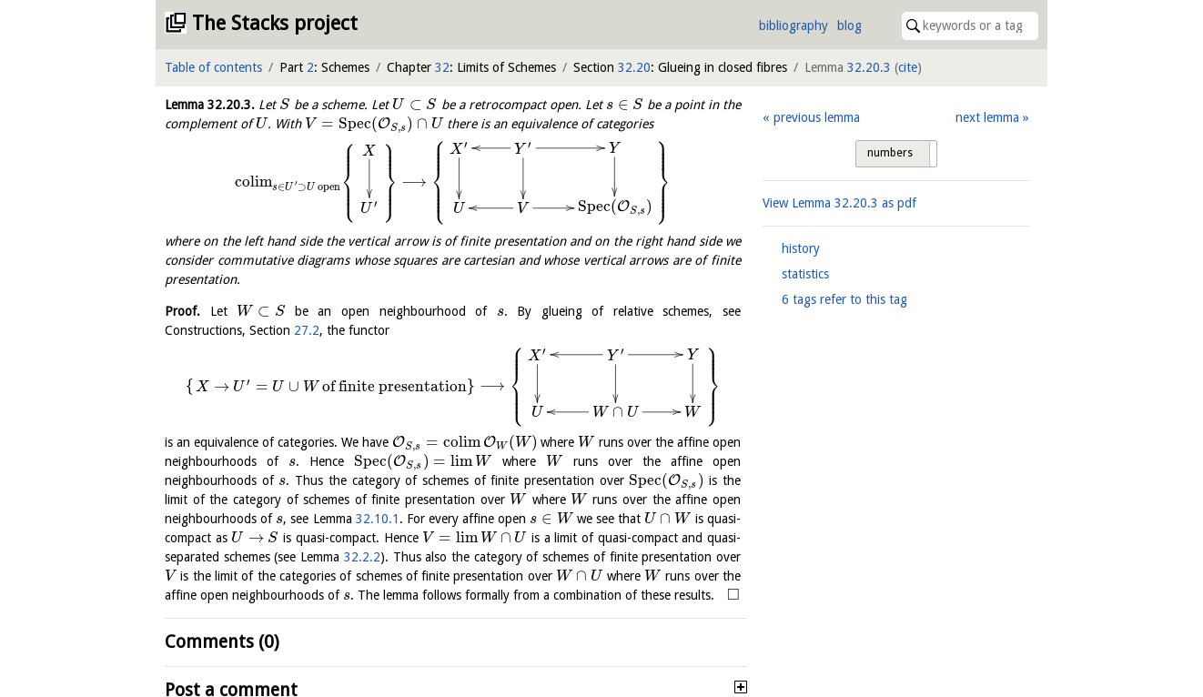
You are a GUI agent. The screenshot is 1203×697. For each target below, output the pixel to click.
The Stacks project (275, 23)
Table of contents (213, 67)
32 (442, 67)
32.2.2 (362, 557)
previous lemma (816, 117)
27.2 (306, 330)
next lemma (987, 117)
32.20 (634, 67)
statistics (805, 274)
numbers (890, 152)
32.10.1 (377, 518)
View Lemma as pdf (839, 203)
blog (849, 25)
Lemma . (210, 104)
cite (907, 67)
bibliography (793, 25)
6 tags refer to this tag (844, 299)
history (801, 248)
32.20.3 (869, 67)
